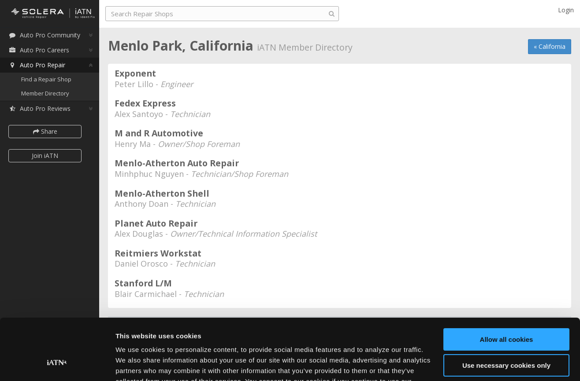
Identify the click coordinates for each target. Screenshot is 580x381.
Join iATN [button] (45, 155)
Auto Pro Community (44, 35)
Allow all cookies (506, 287)
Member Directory (45, 93)
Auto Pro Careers (38, 50)
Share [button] (45, 131)
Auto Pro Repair (36, 65)
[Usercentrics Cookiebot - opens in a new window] (57, 363)
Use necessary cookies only (506, 312)
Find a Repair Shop (46, 79)
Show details (135, 363)
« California (549, 46)
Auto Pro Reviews (39, 108)
